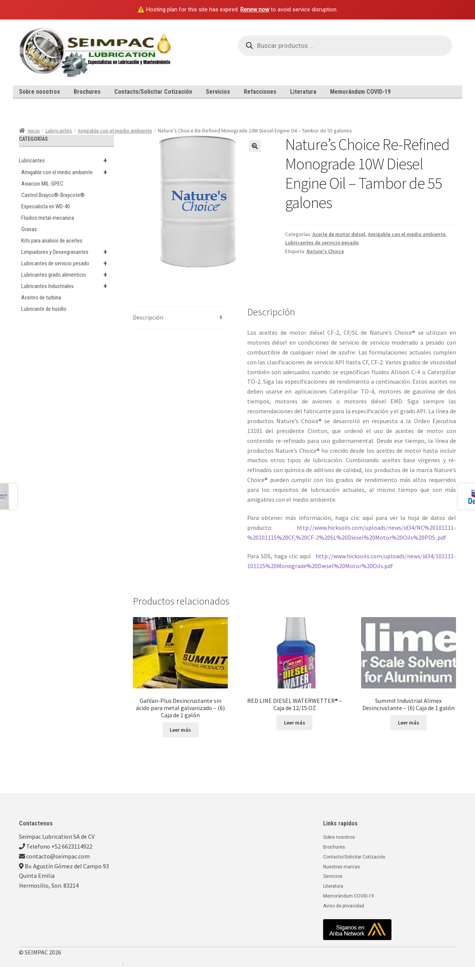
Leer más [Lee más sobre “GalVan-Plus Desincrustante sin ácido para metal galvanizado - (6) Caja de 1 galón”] (180, 729)
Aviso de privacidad (343, 906)
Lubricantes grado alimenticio (67, 274)
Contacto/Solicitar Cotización (153, 91)
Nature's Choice (325, 251)
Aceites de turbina (41, 297)
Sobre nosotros (39, 91)
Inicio (34, 130)
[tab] (180, 318)
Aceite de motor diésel (338, 234)
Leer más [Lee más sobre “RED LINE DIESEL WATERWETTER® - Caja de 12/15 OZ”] (294, 722)
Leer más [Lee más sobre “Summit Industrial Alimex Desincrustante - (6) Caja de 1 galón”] (408, 722)
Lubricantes (59, 130)
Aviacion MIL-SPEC (42, 183)
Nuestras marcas (341, 866)
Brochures (87, 91)
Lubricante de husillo (43, 309)
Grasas (29, 229)
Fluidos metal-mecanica (47, 217)
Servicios (218, 91)
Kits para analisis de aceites (51, 240)
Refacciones (260, 91)
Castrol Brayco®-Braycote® (53, 195)
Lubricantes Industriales (67, 286)
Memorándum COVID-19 (360, 91)
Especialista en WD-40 (45, 206)
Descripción (148, 317)
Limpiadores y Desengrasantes (67, 252)
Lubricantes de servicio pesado (322, 242)
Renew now (254, 9)
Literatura (303, 91)
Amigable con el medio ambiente (115, 130)
